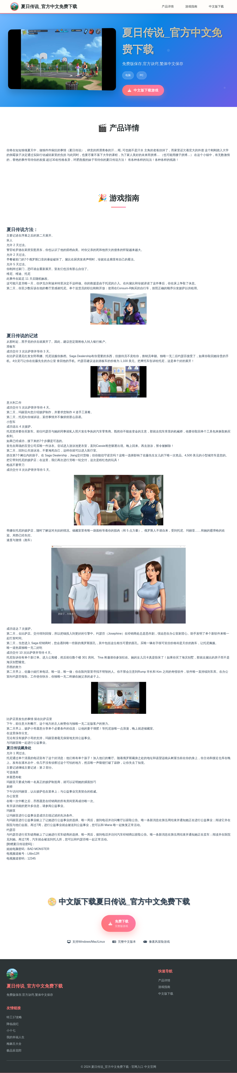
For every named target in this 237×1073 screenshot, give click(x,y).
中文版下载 (216, 6)
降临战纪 (12, 1024)
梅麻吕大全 (14, 1044)
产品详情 (168, 6)
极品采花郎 (14, 1050)
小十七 (11, 1030)
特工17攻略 (14, 1017)
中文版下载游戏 (143, 90)
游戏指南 (191, 6)
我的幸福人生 (15, 1037)
